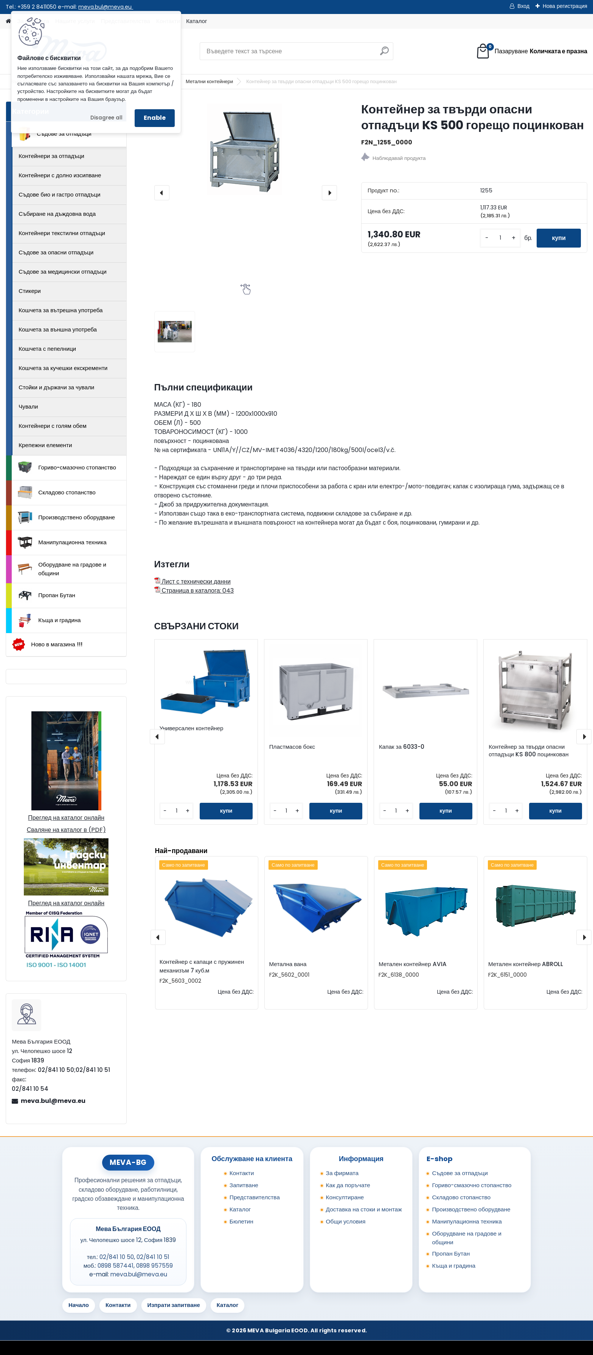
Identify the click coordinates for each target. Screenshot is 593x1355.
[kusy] (500, 238)
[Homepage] (8, 21)
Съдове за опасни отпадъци (56, 252)
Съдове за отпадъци (54, 133)
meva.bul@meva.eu (105, 7)
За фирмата (342, 1173)
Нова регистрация (565, 6)
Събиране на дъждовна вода (57, 214)
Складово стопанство (57, 492)
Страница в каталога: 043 (194, 590)
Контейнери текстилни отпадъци (62, 233)
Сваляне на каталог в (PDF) (66, 829)
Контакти (242, 1173)
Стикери (30, 291)
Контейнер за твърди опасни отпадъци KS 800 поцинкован (528, 750)
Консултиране (345, 1197)
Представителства (255, 1197)
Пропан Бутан (46, 595)
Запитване (244, 1185)
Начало (78, 1305)
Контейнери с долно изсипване (60, 175)
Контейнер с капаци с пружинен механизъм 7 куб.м (202, 966)
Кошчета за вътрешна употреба (60, 310)
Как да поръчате (348, 1185)
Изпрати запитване (173, 1305)
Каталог (196, 21)
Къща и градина (49, 620)
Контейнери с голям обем (52, 426)
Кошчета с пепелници (47, 349)
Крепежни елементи (45, 445)
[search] (384, 53)
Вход (523, 6)
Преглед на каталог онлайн (66, 817)
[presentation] (161, 192)
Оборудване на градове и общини (62, 569)
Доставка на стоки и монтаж (364, 1209)
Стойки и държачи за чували (56, 387)
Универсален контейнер (191, 728)
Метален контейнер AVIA (412, 964)
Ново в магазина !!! (47, 644)
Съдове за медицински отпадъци (63, 272)
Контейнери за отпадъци (51, 156)
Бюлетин (241, 1221)
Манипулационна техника (62, 543)
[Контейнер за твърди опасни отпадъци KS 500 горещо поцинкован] (245, 148)
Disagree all (106, 117)
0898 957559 (154, 1266)
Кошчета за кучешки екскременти (63, 368)
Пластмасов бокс (292, 747)
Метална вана (288, 964)
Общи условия (346, 1221)
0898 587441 (116, 1266)
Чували (28, 406)
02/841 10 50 (116, 1257)
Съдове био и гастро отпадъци (59, 194)
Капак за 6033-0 (401, 747)
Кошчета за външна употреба (58, 329)
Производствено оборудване (66, 518)
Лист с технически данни (192, 581)
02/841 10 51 (153, 1257)
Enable (155, 117)
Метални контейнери (209, 81)
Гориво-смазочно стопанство (67, 467)
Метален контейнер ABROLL (525, 964)
